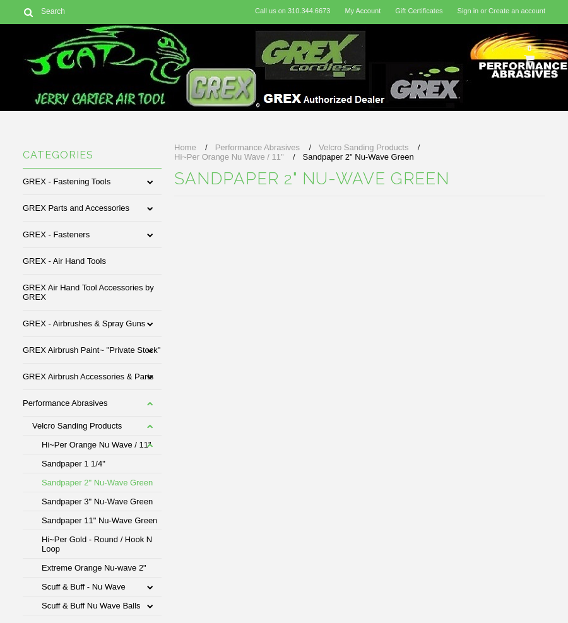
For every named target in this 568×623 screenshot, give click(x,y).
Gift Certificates (418, 11)
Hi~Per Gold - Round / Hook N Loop (97, 544)
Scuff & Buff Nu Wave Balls (91, 605)
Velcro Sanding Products (77, 425)
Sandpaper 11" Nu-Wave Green (99, 520)
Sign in (468, 11)
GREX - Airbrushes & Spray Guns (84, 323)
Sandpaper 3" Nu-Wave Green (97, 501)
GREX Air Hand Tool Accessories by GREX (88, 292)
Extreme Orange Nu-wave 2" (94, 568)
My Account (363, 11)
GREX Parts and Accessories (76, 208)
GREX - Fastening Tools (66, 181)
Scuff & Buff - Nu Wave (84, 586)
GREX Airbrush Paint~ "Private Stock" (91, 350)
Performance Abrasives (65, 403)
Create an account (516, 11)
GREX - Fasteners (56, 234)
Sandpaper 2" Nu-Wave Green (97, 482)
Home (185, 147)
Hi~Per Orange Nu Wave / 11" (96, 444)
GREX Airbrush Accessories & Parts (88, 376)
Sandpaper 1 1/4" (73, 463)
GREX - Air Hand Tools (64, 261)
